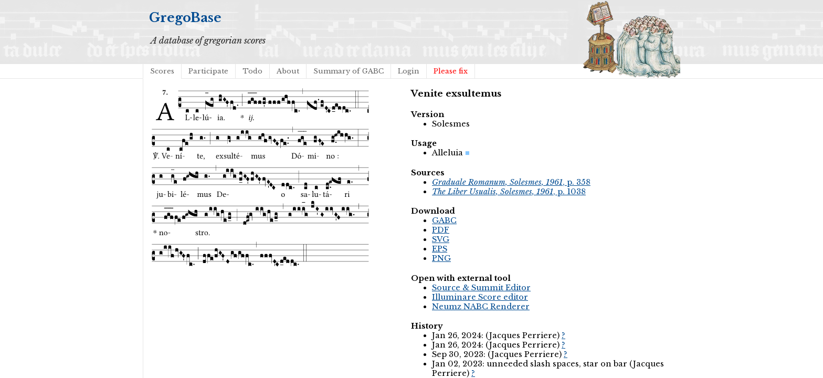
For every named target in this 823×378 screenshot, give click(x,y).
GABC (444, 220)
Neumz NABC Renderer (481, 306)
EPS (439, 249)
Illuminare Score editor (480, 297)
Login (408, 71)
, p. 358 (511, 182)
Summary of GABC (348, 71)
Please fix (451, 71)
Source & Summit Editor (481, 287)
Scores (162, 71)
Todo (252, 71)
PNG (441, 258)
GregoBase (185, 17)
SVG (440, 239)
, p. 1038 (509, 191)
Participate (208, 71)
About (288, 71)
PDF (440, 230)
